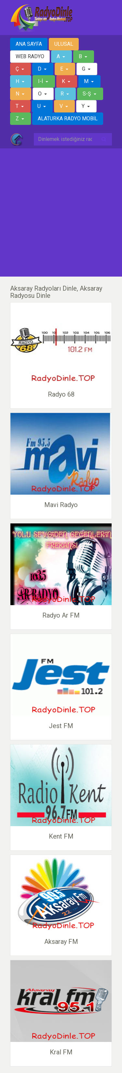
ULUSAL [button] (63, 44)
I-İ (41, 81)
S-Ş (87, 94)
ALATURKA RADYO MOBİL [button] (68, 118)
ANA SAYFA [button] (29, 44)
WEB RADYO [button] (30, 56)
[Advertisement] (61, 212)
